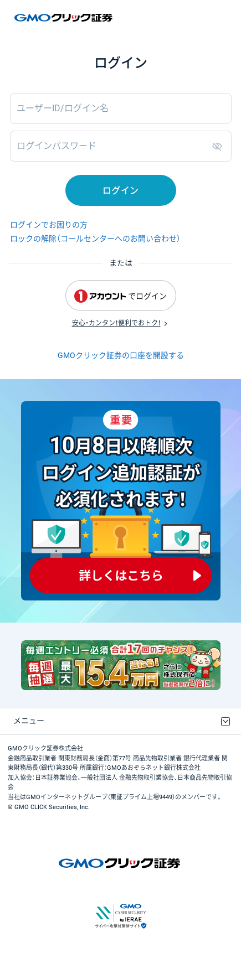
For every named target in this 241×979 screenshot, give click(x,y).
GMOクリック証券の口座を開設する (121, 355)
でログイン (120, 296)
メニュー (28, 720)
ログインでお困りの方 (49, 224)
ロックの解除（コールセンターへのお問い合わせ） (95, 238)
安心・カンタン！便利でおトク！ (116, 323)
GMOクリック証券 (64, 17)
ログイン (120, 190)
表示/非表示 (219, 146)
